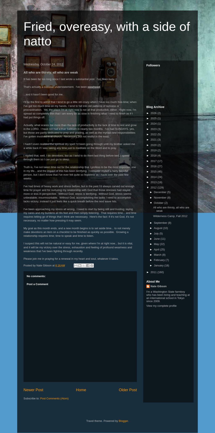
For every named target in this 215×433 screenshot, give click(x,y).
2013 (154, 182)
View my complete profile (161, 305)
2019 (154, 150)
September (161, 222)
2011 (154, 272)
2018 (154, 155)
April (157, 249)
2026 (154, 113)
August (158, 228)
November (160, 197)
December (160, 192)
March (158, 254)
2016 (154, 166)
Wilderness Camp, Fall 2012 (170, 216)
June (157, 238)
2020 (154, 145)
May (157, 244)
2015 (154, 171)
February (160, 260)
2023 (154, 129)
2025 (154, 118)
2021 (154, 139)
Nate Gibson (159, 286)
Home (81, 390)
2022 (154, 134)
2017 (154, 161)
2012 (154, 187)
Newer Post (33, 390)
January (159, 265)
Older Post (128, 390)
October (159, 202)
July (157, 233)
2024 (154, 123)
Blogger (123, 420)
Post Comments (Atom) (54, 398)
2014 (154, 177)
